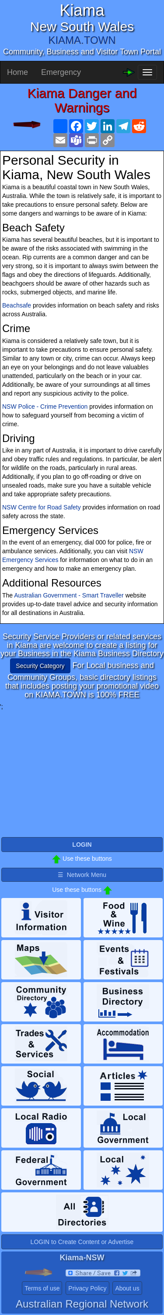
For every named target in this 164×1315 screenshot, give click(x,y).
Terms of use (41, 1288)
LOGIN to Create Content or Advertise (82, 1241)
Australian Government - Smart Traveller (69, 595)
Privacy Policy (87, 1288)
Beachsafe (16, 305)
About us (127, 1288)
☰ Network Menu (82, 874)
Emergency (61, 72)
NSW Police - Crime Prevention (44, 406)
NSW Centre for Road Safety (41, 507)
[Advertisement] (82, 772)
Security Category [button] (40, 665)
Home (17, 72)
